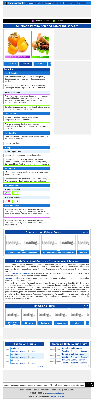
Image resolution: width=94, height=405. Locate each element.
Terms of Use (56, 390)
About (28, 390)
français (23, 385)
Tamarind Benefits (12, 278)
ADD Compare (89, 384)
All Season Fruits (69, 3)
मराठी (55, 385)
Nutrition (40, 63)
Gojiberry (15, 348)
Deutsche (31, 385)
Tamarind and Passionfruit (73, 360)
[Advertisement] (48, 11)
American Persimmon (17, 57)
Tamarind (43, 57)
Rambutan (15, 354)
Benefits (26, 63)
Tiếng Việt (75, 385)
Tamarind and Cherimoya (73, 354)
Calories (33, 351)
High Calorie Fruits (51, 3)
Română (67, 385)
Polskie (45, 385)
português (15, 385)
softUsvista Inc (58, 396)
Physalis (15, 360)
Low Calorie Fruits (33, 3)
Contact (36, 390)
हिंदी (51, 385)
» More (41, 366)
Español (7, 385)
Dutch (60, 385)
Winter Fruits (84, 3)
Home (22, 390)
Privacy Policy (69, 390)
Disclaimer (45, 390)
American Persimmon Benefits (17, 273)
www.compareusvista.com (53, 393)
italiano (39, 385)
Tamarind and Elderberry (72, 348)
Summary (11, 63)
